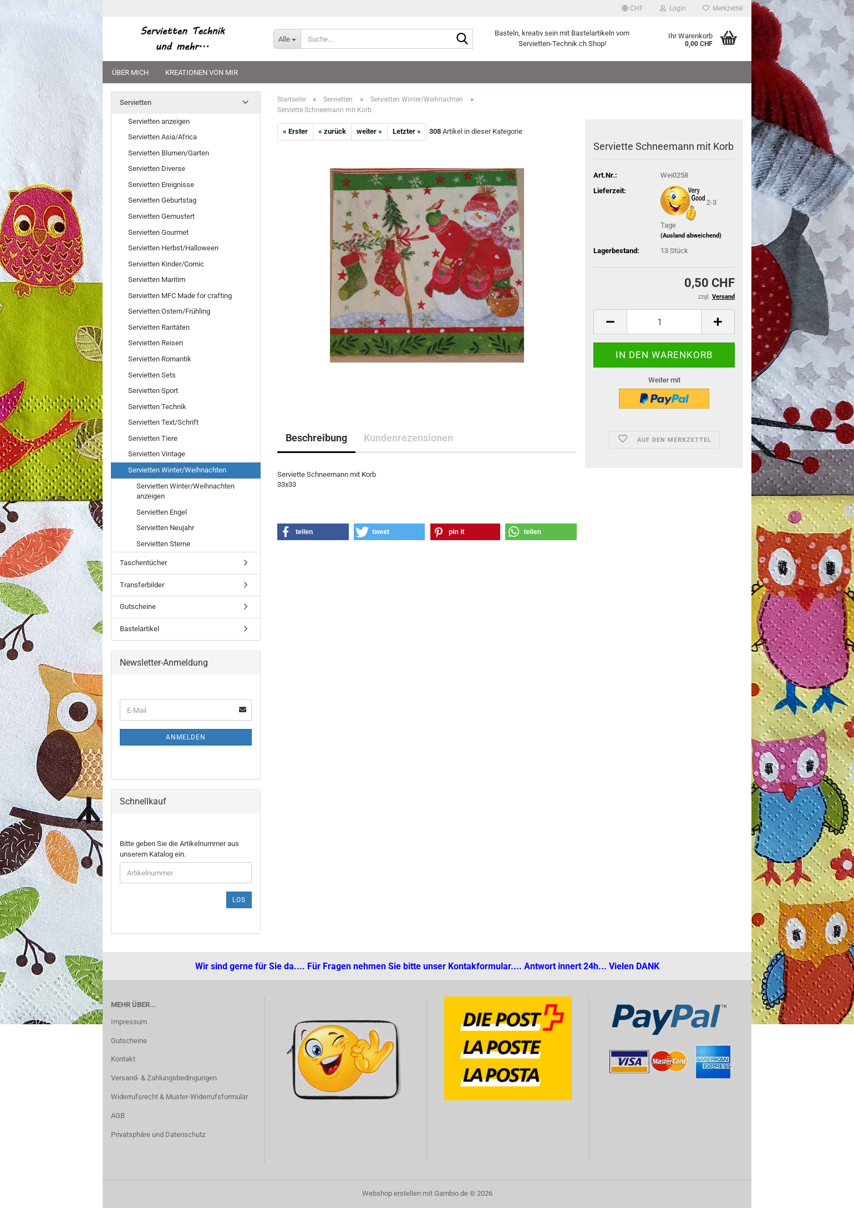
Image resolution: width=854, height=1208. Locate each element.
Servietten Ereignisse (161, 184)
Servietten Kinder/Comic (166, 264)
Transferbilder (142, 585)
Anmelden (186, 737)
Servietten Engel (161, 512)
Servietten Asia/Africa (162, 137)
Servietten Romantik (159, 359)
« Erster (295, 131)
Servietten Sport (153, 390)
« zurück (332, 131)
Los (239, 900)
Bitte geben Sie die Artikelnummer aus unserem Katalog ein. (179, 848)
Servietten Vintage (156, 454)
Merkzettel (723, 8)
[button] (632, 8)
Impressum (129, 1022)
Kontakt (123, 1059)
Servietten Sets (152, 375)
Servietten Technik (157, 406)
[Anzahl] (664, 321)
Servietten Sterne (163, 544)
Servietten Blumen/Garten (168, 153)
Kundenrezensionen (408, 438)
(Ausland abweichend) (690, 235)
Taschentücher (143, 562)
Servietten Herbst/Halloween (173, 248)
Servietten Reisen (155, 343)
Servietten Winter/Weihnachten (177, 470)
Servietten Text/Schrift (163, 422)
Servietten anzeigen (159, 121)
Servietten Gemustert (161, 216)
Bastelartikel (139, 629)
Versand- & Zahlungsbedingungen (164, 1078)
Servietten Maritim (156, 279)
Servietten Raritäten (159, 327)
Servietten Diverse (156, 168)
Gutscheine (138, 606)
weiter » (369, 131)
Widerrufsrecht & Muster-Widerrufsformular (179, 1097)
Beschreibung (316, 438)
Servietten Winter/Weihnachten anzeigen (185, 491)
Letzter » (407, 131)
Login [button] (673, 8)
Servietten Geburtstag (162, 200)
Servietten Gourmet (158, 232)
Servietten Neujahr (165, 528)
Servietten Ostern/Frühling (169, 311)
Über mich (130, 72)
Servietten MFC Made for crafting (180, 295)
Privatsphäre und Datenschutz (158, 1134)
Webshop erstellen (391, 1193)
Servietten (135, 102)
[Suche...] (287, 39)
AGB (118, 1115)
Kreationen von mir (201, 72)
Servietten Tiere (152, 438)
